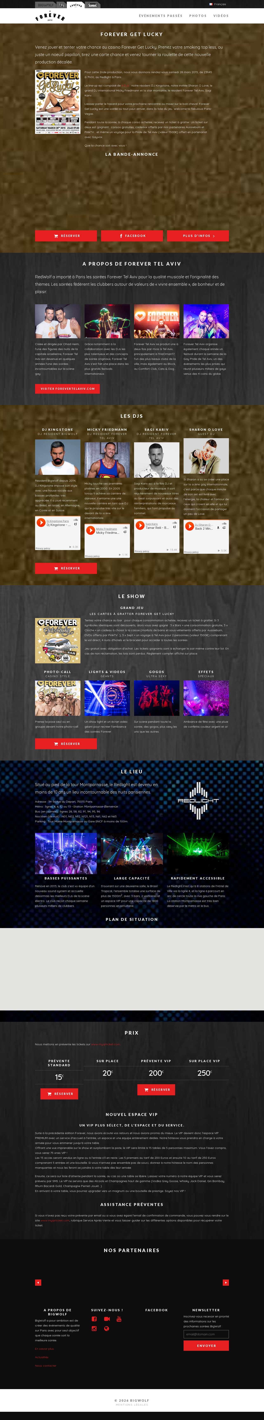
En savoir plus (44, 1349)
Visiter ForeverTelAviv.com (68, 388)
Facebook (132, 236)
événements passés (161, 16)
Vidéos (221, 16)
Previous (38, 1283)
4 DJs (125, 85)
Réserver (66, 236)
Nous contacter (45, 1365)
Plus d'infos (198, 236)
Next (226, 1283)
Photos (198, 16)
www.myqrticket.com (105, 1044)
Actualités (41, 1357)
